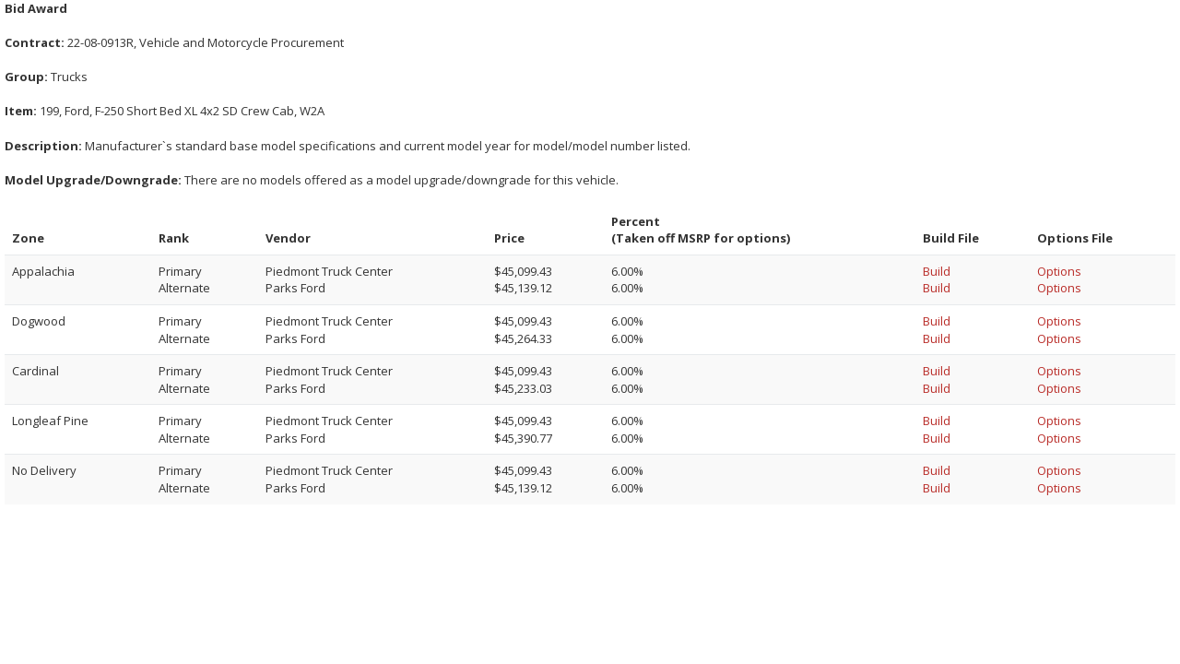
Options (1059, 271)
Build (936, 271)
